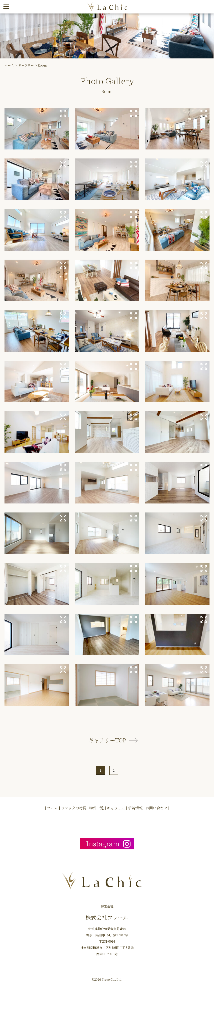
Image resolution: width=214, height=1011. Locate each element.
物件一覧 (96, 808)
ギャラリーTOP (107, 740)
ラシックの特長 (73, 808)
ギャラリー (26, 65)
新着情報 (135, 808)
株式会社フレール (107, 917)
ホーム (9, 65)
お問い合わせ (156, 808)
